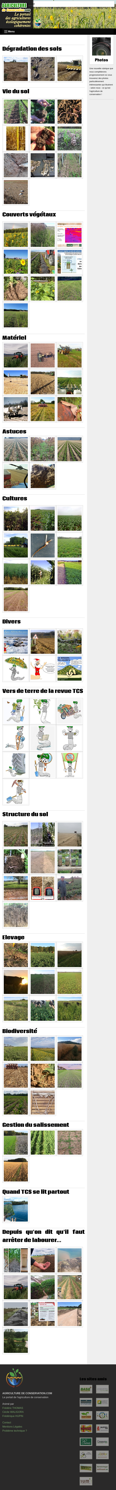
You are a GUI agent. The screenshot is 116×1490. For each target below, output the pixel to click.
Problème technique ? (14, 1430)
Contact (6, 1422)
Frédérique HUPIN (12, 1416)
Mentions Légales (12, 1426)
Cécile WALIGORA (13, 1412)
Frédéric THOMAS (12, 1408)
